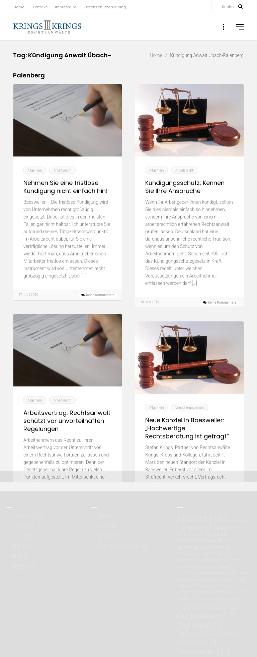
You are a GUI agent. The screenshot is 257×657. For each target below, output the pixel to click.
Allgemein (34, 178)
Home (18, 7)
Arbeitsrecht (62, 178)
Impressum (65, 7)
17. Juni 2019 (28, 303)
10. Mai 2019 (149, 310)
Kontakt (39, 7)
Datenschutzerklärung (105, 7)
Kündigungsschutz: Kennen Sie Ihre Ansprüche (185, 195)
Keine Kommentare (100, 303)
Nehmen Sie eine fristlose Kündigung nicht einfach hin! (65, 195)
